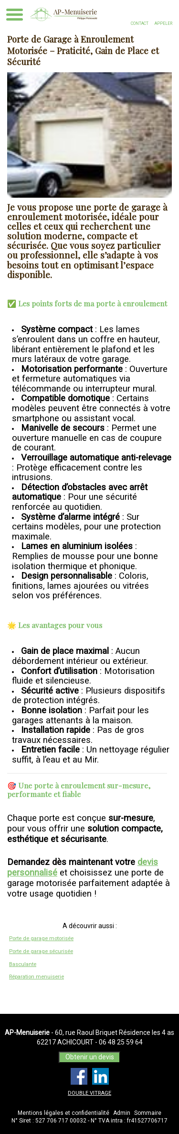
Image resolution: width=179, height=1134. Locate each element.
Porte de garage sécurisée (41, 951)
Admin (121, 1113)
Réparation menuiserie (36, 977)
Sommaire (147, 1113)
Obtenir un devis (89, 1057)
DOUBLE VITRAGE (89, 1093)
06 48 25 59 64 (121, 1042)
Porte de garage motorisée (41, 938)
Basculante (22, 964)
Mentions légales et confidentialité (63, 1113)
